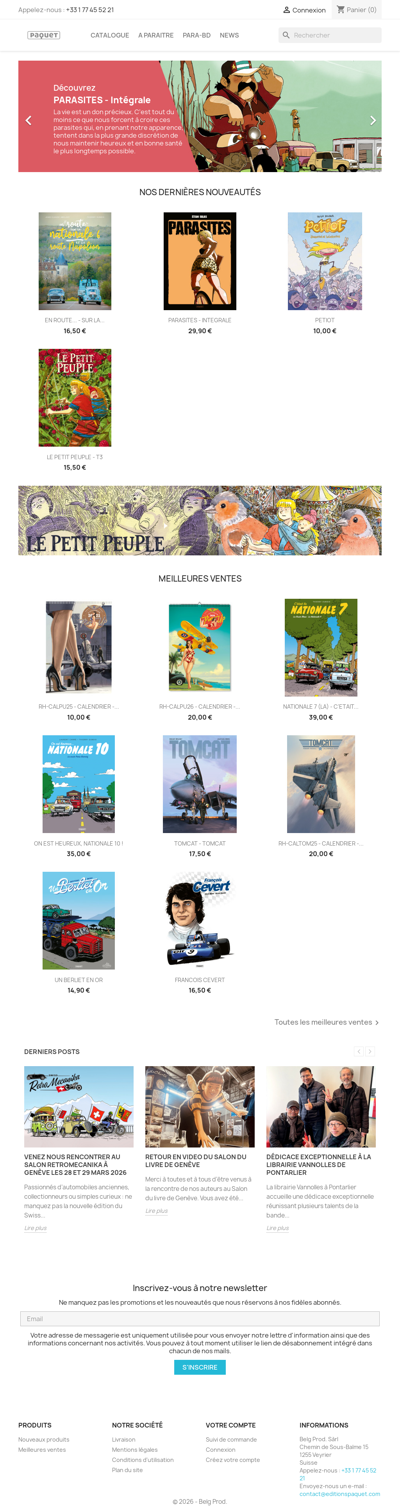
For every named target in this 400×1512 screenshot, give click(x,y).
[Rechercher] (330, 35)
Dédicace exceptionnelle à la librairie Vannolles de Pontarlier (318, 1165)
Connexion (221, 1449)
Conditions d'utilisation (143, 1460)
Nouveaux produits (44, 1439)
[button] (45, 116)
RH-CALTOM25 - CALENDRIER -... (321, 843)
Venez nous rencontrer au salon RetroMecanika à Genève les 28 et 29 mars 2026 (75, 1165)
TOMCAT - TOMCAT (200, 843)
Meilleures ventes (42, 1449)
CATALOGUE (110, 35)
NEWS (229, 35)
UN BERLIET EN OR (79, 980)
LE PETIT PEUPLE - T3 (75, 457)
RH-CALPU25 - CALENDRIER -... (79, 706)
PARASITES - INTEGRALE (200, 320)
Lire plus (35, 1228)
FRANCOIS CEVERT (200, 980)
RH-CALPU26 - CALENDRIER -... (199, 706)
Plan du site (127, 1470)
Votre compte (231, 1425)
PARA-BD (197, 35)
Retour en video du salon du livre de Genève (195, 1161)
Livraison (124, 1439)
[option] (200, 116)
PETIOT (325, 320)
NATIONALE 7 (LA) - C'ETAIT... (321, 706)
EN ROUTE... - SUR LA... (75, 320)
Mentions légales (135, 1449)
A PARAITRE (156, 35)
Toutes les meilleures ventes (328, 1022)
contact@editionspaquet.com (340, 1494)
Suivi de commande (231, 1439)
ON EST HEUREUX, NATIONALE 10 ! (78, 843)
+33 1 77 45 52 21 (90, 9)
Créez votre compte (233, 1460)
